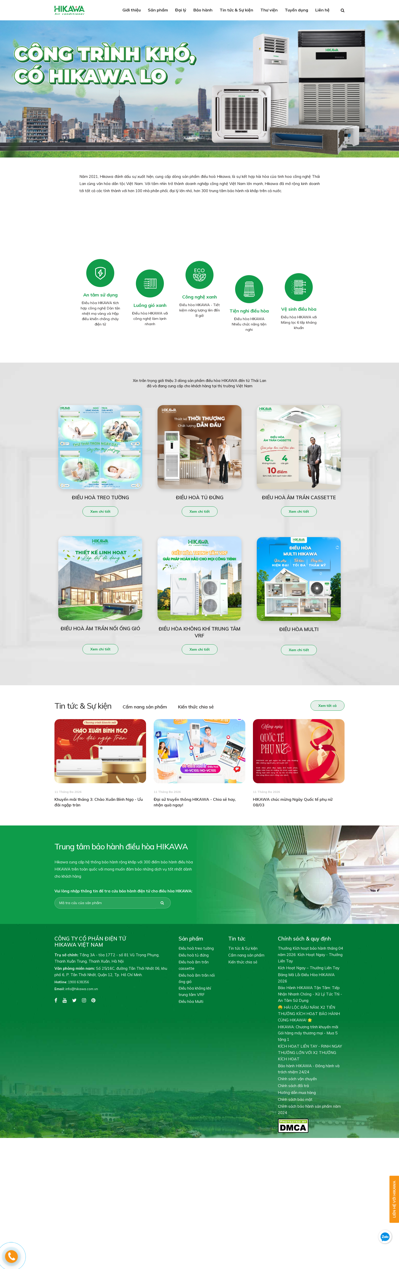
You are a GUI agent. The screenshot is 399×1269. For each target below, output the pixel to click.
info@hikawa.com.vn (76, 989)
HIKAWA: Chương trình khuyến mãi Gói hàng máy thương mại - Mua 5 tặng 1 (308, 1033)
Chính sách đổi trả (293, 1085)
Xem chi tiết (100, 512)
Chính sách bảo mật (295, 1099)
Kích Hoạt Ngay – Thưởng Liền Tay (308, 967)
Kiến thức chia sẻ (195, 707)
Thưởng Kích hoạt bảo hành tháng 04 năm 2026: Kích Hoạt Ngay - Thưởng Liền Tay (310, 954)
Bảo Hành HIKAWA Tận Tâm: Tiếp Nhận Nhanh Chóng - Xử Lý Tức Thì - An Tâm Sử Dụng (310, 994)
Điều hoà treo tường (196, 948)
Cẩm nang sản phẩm (144, 707)
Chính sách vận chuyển (297, 1078)
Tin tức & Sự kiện (236, 9)
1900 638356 (71, 982)
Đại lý (180, 9)
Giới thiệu (131, 9)
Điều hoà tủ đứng (194, 955)
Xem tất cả (327, 705)
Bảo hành (202, 9)
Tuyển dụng (296, 9)
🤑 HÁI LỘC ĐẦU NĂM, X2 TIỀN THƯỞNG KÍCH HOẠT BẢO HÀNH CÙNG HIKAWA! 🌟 (309, 1013)
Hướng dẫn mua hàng (297, 1092)
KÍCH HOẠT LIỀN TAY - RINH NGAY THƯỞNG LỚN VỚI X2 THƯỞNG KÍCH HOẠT (310, 1052)
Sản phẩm (158, 9)
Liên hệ (322, 9)
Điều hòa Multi (191, 1001)
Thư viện (269, 9)
